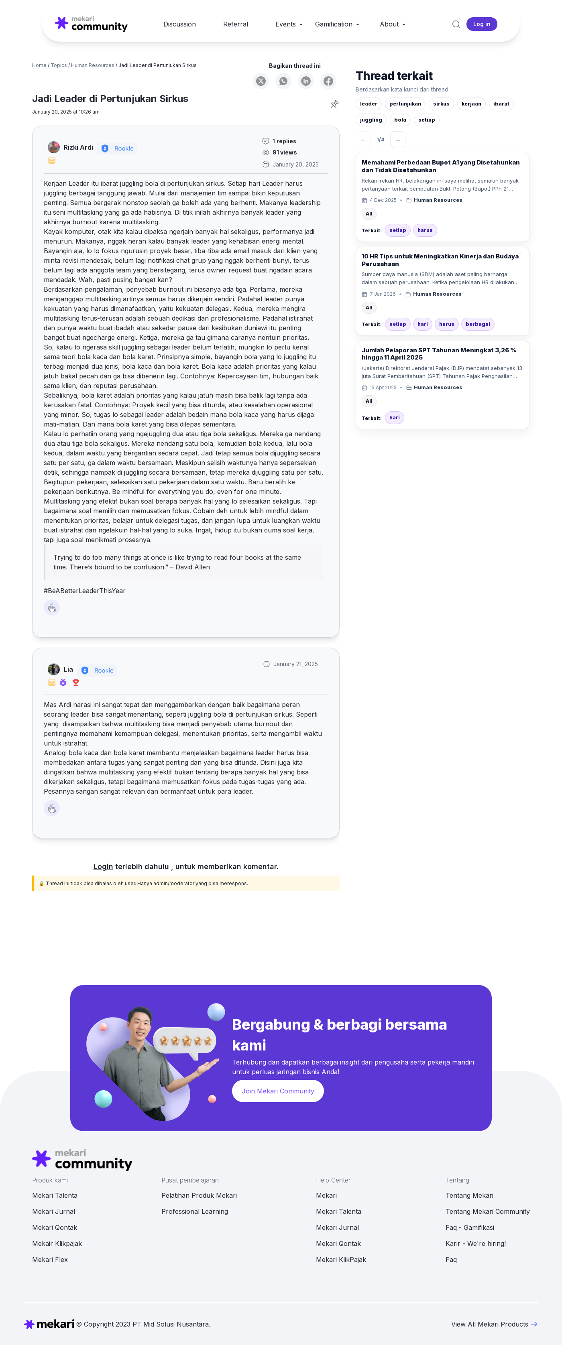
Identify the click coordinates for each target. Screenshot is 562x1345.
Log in (482, 23)
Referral (235, 24)
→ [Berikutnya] (398, 140)
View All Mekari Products (494, 1324)
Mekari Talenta (54, 1195)
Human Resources (92, 65)
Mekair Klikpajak (57, 1243)
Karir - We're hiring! (476, 1243)
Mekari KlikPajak (341, 1260)
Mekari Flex (50, 1260)
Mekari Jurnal (53, 1211)
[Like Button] (52, 607)
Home (39, 65)
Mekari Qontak (54, 1227)
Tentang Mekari (469, 1195)
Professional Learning (194, 1211)
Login (103, 866)
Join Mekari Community (278, 1091)
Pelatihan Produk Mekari (199, 1195)
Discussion (179, 24)
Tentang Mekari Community (488, 1211)
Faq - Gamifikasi (470, 1227)
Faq (451, 1260)
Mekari (326, 1195)
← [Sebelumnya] (363, 140)
